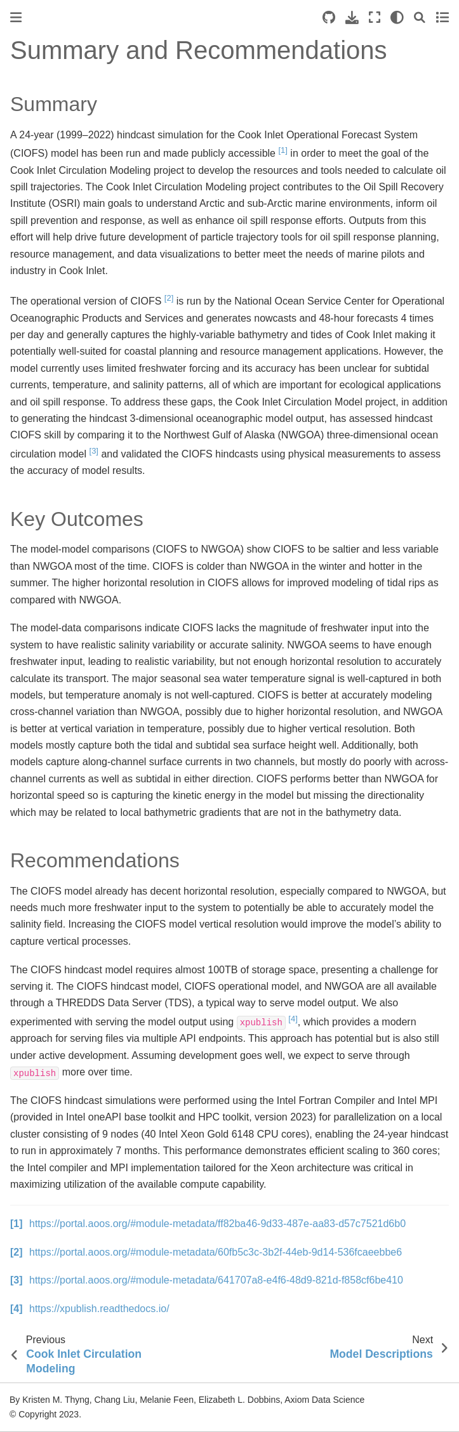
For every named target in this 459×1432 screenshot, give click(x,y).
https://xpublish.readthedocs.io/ (99, 1308)
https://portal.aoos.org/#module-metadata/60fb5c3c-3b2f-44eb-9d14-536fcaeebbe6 (215, 1252)
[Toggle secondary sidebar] (442, 17)
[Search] (419, 17)
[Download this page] (352, 17)
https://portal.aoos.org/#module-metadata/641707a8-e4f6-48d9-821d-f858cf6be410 (216, 1280)
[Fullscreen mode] (374, 17)
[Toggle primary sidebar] (16, 17)
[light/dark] (397, 17)
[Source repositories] (328, 17)
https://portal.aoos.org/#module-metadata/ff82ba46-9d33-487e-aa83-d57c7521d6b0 (217, 1223)
